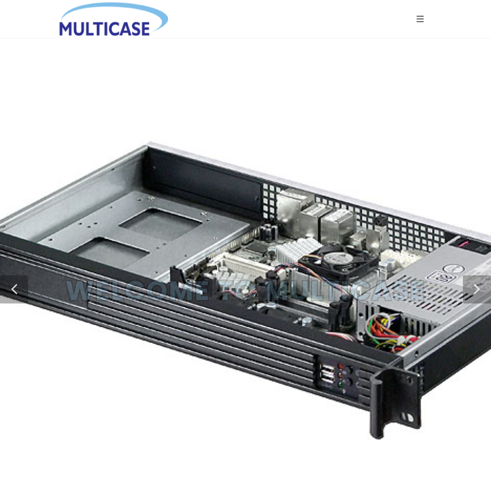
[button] (14, 289)
